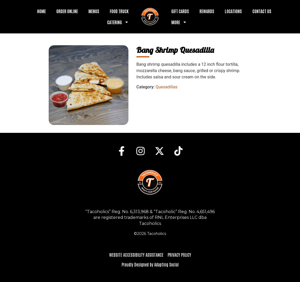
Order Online (67, 11)
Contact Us (261, 11)
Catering (118, 22)
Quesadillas (166, 86)
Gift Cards (180, 11)
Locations (233, 11)
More (179, 22)
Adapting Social (166, 264)
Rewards (206, 11)
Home (41, 11)
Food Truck (119, 11)
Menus (93, 11)
